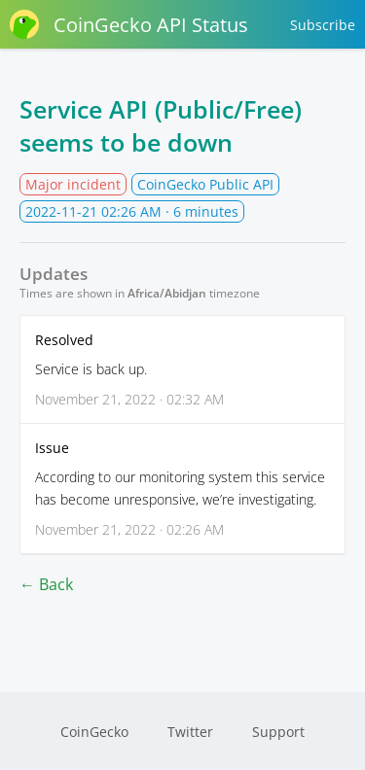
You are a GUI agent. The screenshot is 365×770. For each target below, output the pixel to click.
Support (278, 731)
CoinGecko (94, 731)
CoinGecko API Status (129, 24)
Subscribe (322, 25)
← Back (46, 584)
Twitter (190, 731)
